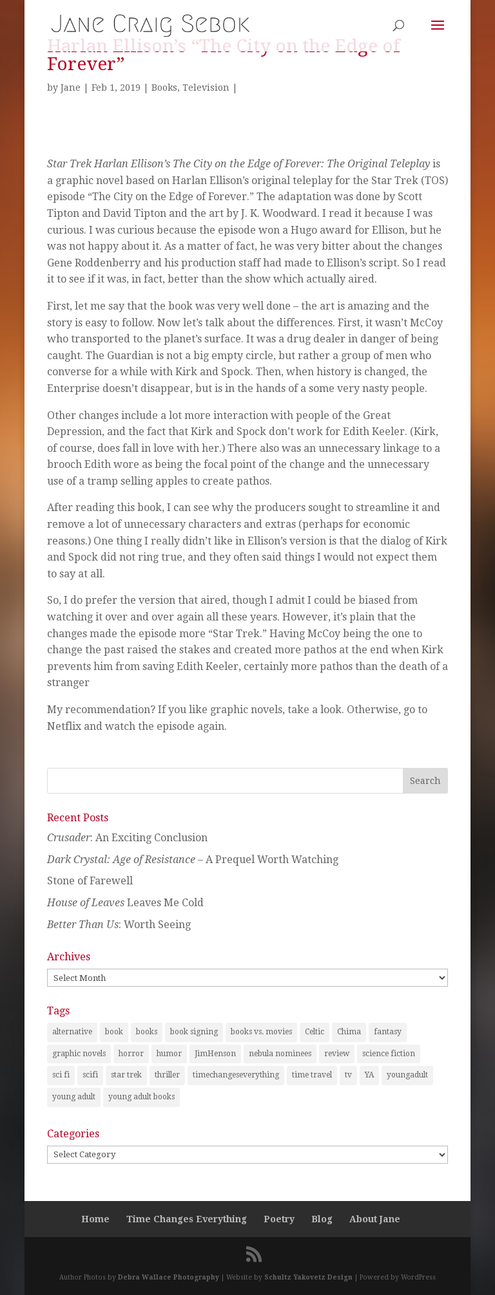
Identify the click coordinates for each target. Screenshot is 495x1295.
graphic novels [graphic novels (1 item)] (79, 1053)
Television (205, 87)
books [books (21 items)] (146, 1031)
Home (95, 1219)
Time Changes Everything (186, 1219)
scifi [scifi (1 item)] (90, 1074)
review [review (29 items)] (336, 1053)
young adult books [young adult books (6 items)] (141, 1096)
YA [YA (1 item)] (369, 1074)
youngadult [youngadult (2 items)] (407, 1074)
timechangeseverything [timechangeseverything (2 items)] (236, 1074)
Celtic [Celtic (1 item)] (314, 1031)
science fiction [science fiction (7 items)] (388, 1053)
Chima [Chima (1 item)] (349, 1031)
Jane (71, 87)
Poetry (279, 1219)
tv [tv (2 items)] (348, 1074)
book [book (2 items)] (114, 1031)
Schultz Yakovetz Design (308, 1277)
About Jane (374, 1219)
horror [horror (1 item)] (131, 1053)
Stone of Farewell (90, 881)
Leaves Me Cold (125, 903)
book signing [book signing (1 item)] (194, 1031)
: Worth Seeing (119, 924)
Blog (322, 1219)
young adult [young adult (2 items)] (73, 1096)
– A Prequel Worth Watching (192, 859)
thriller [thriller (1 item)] (167, 1074)
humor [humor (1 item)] (169, 1053)
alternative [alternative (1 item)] (72, 1031)
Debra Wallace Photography (168, 1277)
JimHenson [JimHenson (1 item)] (215, 1053)
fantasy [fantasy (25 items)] (388, 1031)
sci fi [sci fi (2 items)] (61, 1074)
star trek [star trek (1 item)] (126, 1074)
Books (164, 87)
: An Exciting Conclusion (127, 838)
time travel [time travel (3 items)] (312, 1074)
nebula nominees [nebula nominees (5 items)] (280, 1053)
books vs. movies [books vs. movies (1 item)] (261, 1031)
